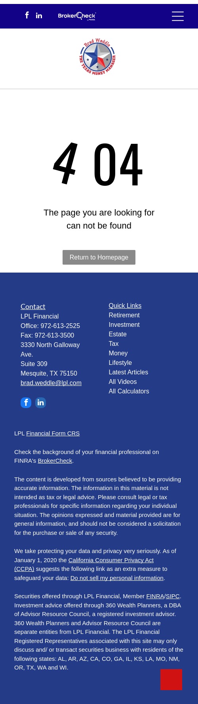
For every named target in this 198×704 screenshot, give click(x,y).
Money (118, 353)
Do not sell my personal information (117, 577)
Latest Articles (128, 372)
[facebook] (27, 16)
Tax (114, 343)
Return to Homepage (99, 257)
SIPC (173, 596)
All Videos (123, 381)
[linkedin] (39, 16)
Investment (124, 324)
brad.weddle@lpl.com (51, 383)
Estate (118, 334)
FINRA (155, 596)
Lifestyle (120, 362)
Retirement (124, 315)
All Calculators (129, 391)
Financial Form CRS (53, 433)
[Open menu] (178, 16)
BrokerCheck (55, 460)
